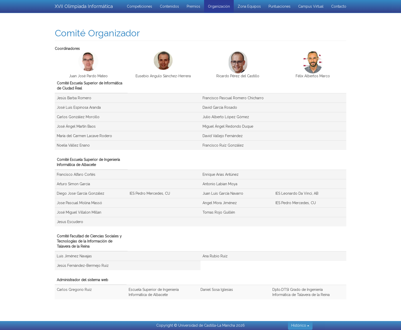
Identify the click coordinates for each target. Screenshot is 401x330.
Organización (219, 6)
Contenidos (169, 6)
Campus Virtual (311, 6)
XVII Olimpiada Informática (84, 6)
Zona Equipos (249, 6)
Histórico (300, 325)
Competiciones (139, 6)
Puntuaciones (280, 6)
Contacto (338, 6)
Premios (193, 6)
